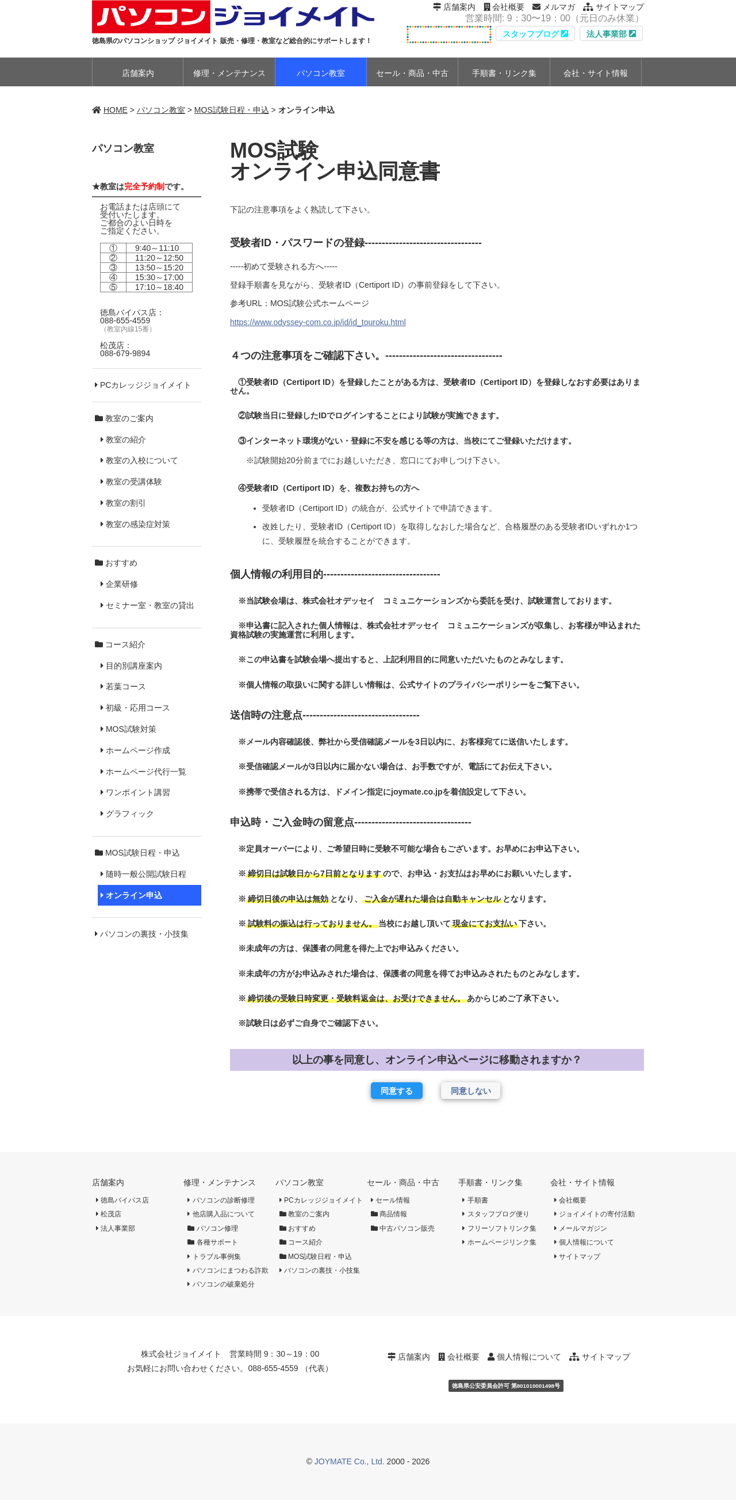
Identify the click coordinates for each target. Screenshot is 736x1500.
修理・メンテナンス (219, 1182)
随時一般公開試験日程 (143, 874)
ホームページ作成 (135, 750)
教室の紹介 (123, 439)
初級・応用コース (135, 707)
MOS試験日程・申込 (231, 109)
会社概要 (504, 7)
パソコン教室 (161, 109)
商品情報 (389, 1214)
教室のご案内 (124, 418)
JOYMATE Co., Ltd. (350, 1461)
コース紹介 (120, 644)
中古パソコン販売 (403, 1228)
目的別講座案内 (131, 665)
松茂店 (108, 1214)
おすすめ (116, 562)
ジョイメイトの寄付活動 (594, 1214)
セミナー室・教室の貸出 (147, 605)
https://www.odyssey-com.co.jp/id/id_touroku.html (318, 322)
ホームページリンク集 (499, 1242)
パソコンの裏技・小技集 (142, 933)
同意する (397, 1091)
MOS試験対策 (128, 729)
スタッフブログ (535, 34)
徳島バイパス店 (122, 1200)
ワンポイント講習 (135, 792)
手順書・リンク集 (490, 1182)
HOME (115, 109)
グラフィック (127, 813)
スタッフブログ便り (495, 1214)
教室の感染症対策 (135, 524)
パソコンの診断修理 (220, 1200)
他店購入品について (220, 1214)
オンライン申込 (131, 895)
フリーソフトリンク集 (499, 1228)
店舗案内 (454, 7)
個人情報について (584, 1242)
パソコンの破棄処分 (220, 1284)
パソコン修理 (212, 1228)
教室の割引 (123, 502)
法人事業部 (611, 34)
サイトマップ (613, 7)
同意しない (471, 1091)
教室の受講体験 (131, 481)
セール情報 (390, 1200)
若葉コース (123, 686)
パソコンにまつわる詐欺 (227, 1270)
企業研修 (119, 584)
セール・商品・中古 (403, 1182)
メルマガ (553, 7)
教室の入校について (139, 460)
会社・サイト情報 (582, 1182)
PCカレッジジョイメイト (143, 385)
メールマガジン (580, 1228)
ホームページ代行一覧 (143, 771)
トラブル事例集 (213, 1257)
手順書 (475, 1200)
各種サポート (212, 1242)
